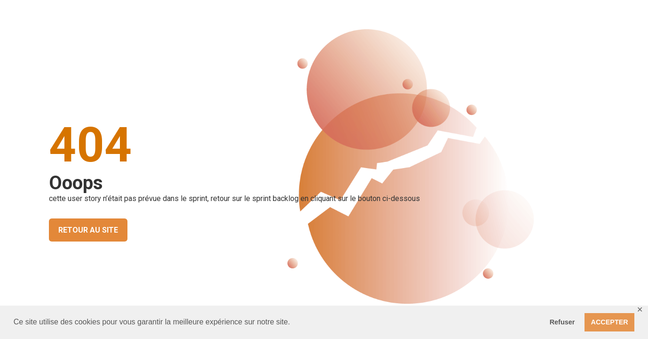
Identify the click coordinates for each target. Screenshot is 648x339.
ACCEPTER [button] (609, 322)
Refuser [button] (562, 322)
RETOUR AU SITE (88, 230)
